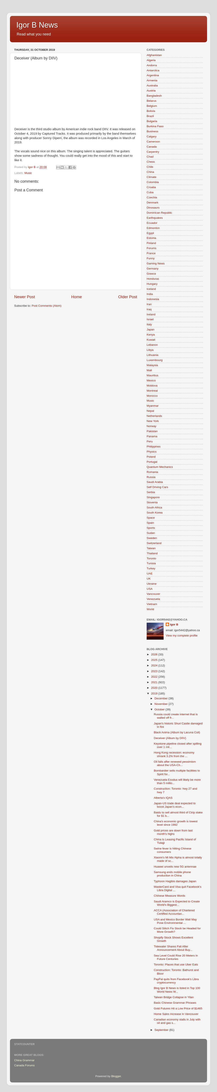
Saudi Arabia (155, 482)
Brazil (150, 116)
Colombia (153, 182)
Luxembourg (155, 360)
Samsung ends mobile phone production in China (172, 873)
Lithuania (152, 355)
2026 (154, 654)
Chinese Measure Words (169, 895)
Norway (151, 426)
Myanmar (153, 405)
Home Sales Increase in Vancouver (176, 1014)
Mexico (151, 380)
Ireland (151, 314)
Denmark (152, 202)
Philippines (153, 446)
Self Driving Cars (157, 487)
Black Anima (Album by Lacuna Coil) (177, 732)
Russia (151, 477)
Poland (151, 456)
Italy (149, 324)
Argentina (153, 75)
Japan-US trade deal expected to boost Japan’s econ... (175, 805)
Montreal (152, 390)
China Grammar (24, 1060)
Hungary (152, 283)
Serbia (151, 492)
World (150, 609)
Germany (153, 268)
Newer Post (24, 297)
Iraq (149, 309)
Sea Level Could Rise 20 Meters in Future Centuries (176, 957)
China (150, 172)
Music (28, 173)
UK (149, 578)
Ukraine (152, 583)
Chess (151, 161)
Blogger (116, 1076)
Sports (151, 527)
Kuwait (151, 339)
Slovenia (152, 502)
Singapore (153, 497)
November (161, 703)
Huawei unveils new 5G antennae (175, 866)
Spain (150, 522)
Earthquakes (155, 217)
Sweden (152, 538)
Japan (150, 329)
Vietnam (152, 604)
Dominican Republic (159, 212)
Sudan (151, 533)
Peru (150, 441)
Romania (152, 472)
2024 (154, 665)
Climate (151, 177)
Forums (151, 248)
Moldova (152, 385)
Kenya (151, 334)
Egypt (150, 233)
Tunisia (151, 563)
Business (152, 131)
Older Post (127, 297)
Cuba (150, 192)
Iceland (151, 289)
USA (150, 588)
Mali (149, 370)
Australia (152, 85)
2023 (154, 671)
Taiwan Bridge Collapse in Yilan (174, 997)
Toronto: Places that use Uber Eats (176, 964)
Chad (150, 156)
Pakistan (152, 431)
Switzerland (154, 543)
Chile (150, 166)
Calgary (152, 136)
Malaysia (152, 365)
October (160, 709)
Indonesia (153, 299)
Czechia (152, 197)
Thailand (152, 553)
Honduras (153, 278)
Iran (149, 304)
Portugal (152, 461)
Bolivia (151, 111)
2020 (154, 687)
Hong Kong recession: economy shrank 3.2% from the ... (174, 754)
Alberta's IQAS (163, 797)
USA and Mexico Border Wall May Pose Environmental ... (175, 921)
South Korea (155, 512)
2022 (154, 676)
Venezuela (153, 599)
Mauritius (152, 375)
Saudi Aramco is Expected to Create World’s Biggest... (177, 903)
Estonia (151, 238)
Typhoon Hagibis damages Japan (175, 881)
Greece (151, 273)
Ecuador (152, 222)
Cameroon (153, 141)
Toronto (151, 558)
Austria (151, 90)
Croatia (151, 187)
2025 (154, 660)
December (161, 698)
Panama (152, 436)
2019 (154, 693)
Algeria (151, 60)
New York (153, 421)
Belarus (151, 100)
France (151, 253)
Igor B (174, 624)
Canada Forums (24, 1065)
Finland (151, 243)
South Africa (154, 507)
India (150, 294)
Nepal (150, 410)
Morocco (152, 395)
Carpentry (153, 151)
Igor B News (37, 25)
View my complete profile (182, 635)
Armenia (152, 80)
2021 (154, 682)
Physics (152, 451)
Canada (152, 146)
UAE (150, 573)
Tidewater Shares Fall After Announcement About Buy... (173, 948)
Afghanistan (154, 55)
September (161, 1029)
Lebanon (152, 344)
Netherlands (154, 416)
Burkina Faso (155, 126)
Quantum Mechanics (160, 466)
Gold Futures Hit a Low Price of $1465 (178, 1008)
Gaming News (156, 263)
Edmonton (153, 228)
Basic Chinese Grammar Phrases (175, 1002)
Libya (150, 349)
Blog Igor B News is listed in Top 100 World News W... (177, 989)
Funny (151, 258)
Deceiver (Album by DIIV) (170, 738)
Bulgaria (152, 121)
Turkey (151, 568)
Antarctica (153, 70)
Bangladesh (154, 95)
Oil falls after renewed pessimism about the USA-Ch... (175, 763)
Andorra (152, 65)
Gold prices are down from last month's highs (173, 832)
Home (76, 297)
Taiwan (151, 548)
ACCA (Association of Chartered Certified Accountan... (174, 912)
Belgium (152, 105)
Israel (150, 319)
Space (151, 517)
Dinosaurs (153, 207)
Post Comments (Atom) (46, 305)
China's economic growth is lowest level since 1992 (176, 823)
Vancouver (153, 593)
